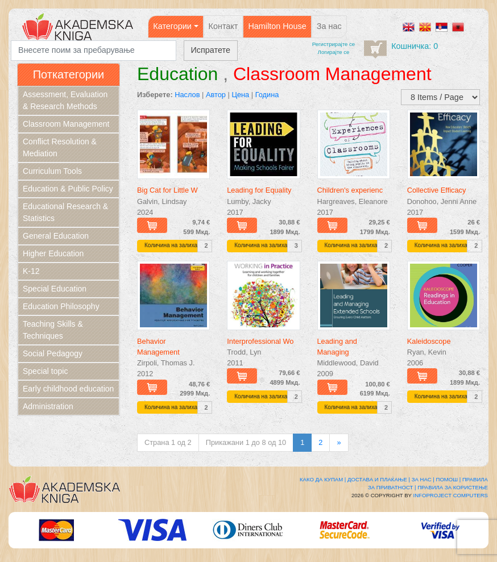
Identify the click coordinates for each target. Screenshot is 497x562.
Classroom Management (66, 123)
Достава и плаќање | (378, 479)
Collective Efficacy (436, 190)
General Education (56, 235)
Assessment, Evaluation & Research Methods (65, 100)
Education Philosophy (61, 306)
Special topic (45, 371)
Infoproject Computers (450, 495)
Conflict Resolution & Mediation (60, 147)
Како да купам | (323, 479)
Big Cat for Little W (167, 190)
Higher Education (53, 253)
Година (267, 94)
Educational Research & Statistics (65, 212)
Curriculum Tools (52, 171)
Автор (216, 94)
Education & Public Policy (68, 188)
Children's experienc (350, 190)
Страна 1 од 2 (168, 442)
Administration (48, 406)
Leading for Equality (259, 190)
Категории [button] (172, 26)
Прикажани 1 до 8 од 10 (246, 442)
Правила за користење (452, 487)
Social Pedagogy (52, 353)
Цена (240, 94)
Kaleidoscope (429, 341)
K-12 (31, 271)
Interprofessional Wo (260, 341)
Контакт (223, 26)
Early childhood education (68, 388)
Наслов (187, 94)
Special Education (54, 288)
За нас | (423, 479)
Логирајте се (334, 52)
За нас (329, 26)
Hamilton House (277, 26)
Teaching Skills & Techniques (53, 329)
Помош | (448, 479)
